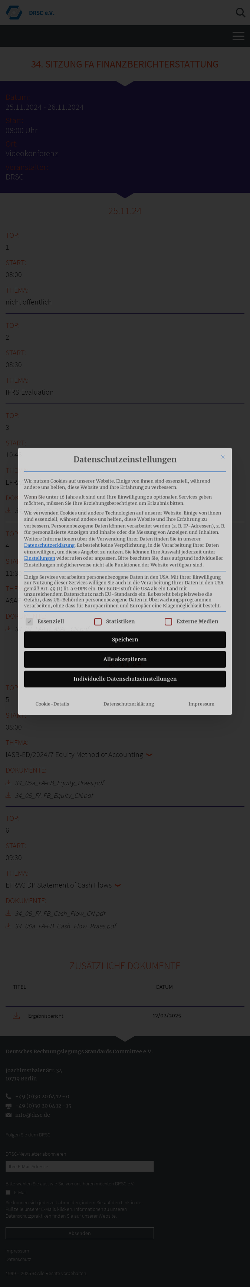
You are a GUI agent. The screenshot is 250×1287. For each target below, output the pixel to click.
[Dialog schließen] (223, 380)
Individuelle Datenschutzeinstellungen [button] (125, 602)
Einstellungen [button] (39, 481)
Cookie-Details (52, 627)
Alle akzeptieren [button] (125, 582)
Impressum (201, 627)
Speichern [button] (125, 563)
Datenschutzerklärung (49, 468)
